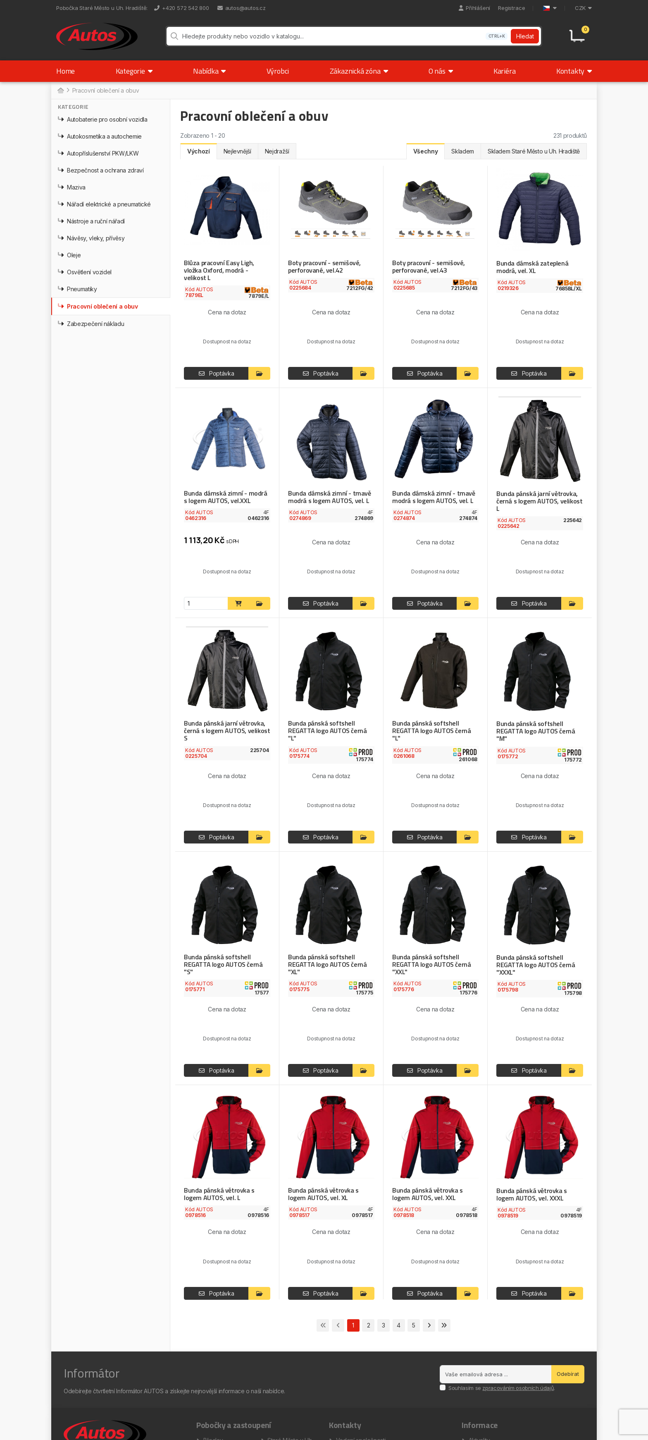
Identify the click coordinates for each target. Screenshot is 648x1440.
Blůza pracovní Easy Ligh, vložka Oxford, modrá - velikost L (219, 270)
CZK (583, 8)
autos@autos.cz (241, 8)
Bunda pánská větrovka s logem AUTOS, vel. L (219, 1194)
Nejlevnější (237, 151)
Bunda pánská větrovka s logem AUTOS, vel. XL (323, 1194)
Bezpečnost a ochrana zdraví (101, 170)
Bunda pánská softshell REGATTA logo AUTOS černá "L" (327, 731)
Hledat (525, 36)
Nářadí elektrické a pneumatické (104, 204)
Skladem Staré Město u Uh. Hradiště (534, 151)
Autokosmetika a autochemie (100, 136)
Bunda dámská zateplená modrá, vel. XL (531, 267)
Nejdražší (277, 151)
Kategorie (134, 71)
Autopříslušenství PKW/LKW (98, 153)
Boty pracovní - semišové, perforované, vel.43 (428, 267)
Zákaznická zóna (359, 71)
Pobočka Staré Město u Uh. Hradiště (101, 8)
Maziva (72, 187)
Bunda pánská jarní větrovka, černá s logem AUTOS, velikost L (538, 501)
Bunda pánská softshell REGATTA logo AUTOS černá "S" (223, 964)
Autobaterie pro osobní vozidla (103, 119)
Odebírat (568, 1374)
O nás (441, 71)
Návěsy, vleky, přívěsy (91, 238)
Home (65, 71)
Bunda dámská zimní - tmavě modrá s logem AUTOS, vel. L (329, 497)
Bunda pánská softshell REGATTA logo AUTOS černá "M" (535, 731)
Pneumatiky (77, 289)
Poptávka (216, 373)
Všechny (425, 151)
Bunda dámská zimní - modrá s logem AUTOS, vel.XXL (225, 497)
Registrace (511, 8)
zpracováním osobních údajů (518, 1388)
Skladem (462, 151)
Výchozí (198, 151)
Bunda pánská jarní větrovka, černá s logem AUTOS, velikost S (226, 731)
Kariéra (504, 71)
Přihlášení (474, 8)
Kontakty (574, 71)
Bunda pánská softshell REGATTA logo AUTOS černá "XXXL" (535, 964)
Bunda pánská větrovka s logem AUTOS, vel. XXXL (531, 1194)
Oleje (69, 255)
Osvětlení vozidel (85, 272)
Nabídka (209, 71)
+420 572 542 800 (181, 8)
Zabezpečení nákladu (91, 324)
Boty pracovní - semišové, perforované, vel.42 (324, 267)
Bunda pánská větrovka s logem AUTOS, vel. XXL (427, 1194)
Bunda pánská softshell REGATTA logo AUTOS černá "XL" (327, 964)
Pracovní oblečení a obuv (98, 306)
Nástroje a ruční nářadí (91, 221)
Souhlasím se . (501, 1388)
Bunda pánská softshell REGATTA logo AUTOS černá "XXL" (431, 964)
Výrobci (278, 71)
